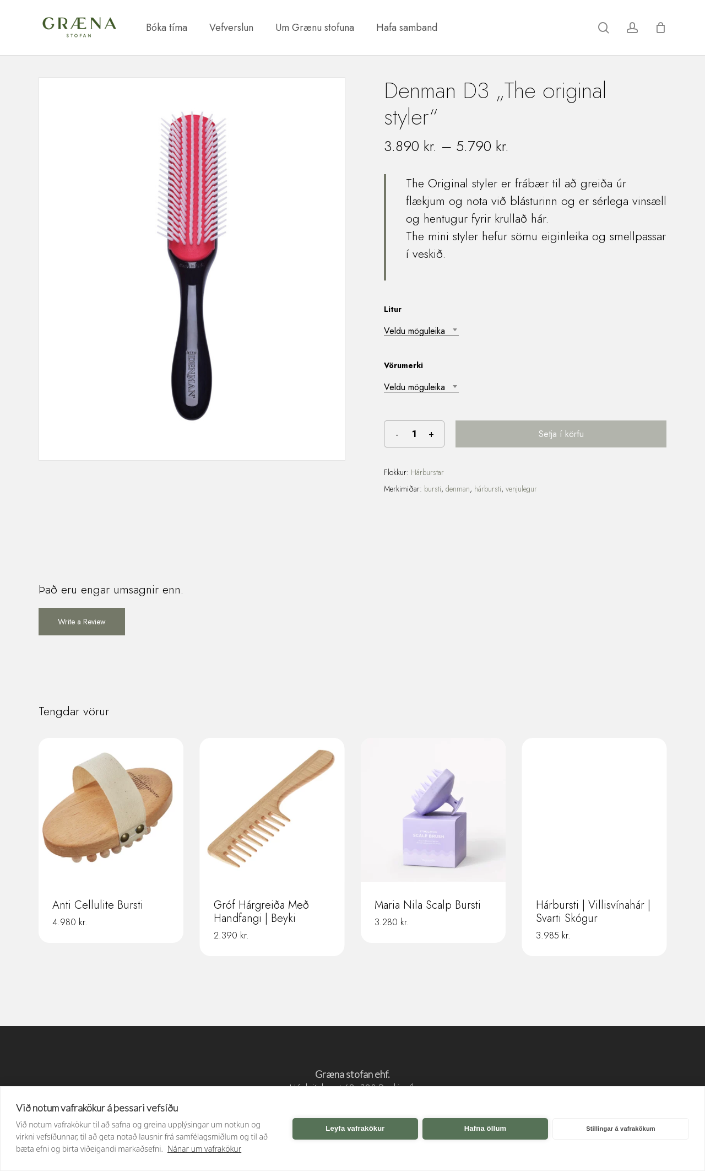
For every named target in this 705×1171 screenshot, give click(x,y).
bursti (432, 488)
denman (458, 488)
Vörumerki (403, 365)
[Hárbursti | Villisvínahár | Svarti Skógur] (594, 810)
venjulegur (521, 488)
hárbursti (487, 488)
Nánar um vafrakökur (204, 1148)
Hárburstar (427, 472)
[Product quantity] (414, 434)
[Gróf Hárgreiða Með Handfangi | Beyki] (272, 810)
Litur (393, 309)
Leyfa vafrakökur (355, 1128)
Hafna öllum (485, 1128)
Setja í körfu (561, 434)
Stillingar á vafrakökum (620, 1128)
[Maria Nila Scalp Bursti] (433, 810)
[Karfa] (660, 27)
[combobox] (421, 330)
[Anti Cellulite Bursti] (111, 810)
